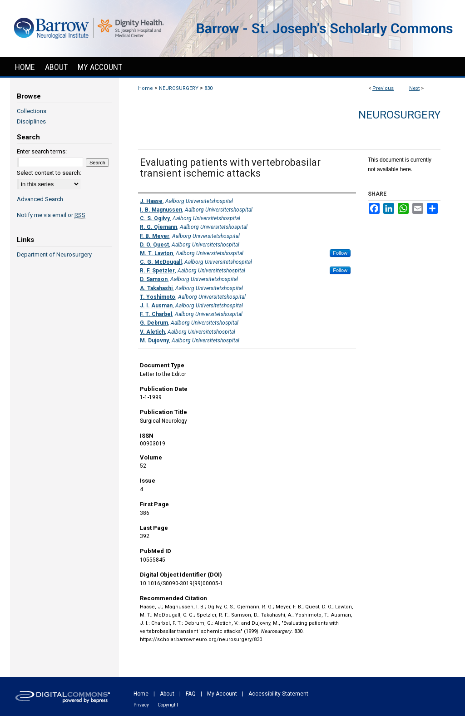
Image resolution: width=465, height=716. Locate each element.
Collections (31, 111)
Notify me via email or (51, 215)
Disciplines (31, 121)
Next (414, 88)
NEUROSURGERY (178, 88)
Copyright (168, 704)
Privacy (141, 704)
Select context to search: (49, 172)
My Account (222, 694)
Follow (340, 253)
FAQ (191, 694)
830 (208, 88)
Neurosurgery (399, 115)
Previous (383, 88)
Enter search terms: (42, 151)
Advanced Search (40, 199)
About (167, 694)
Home (145, 88)
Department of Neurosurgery (54, 254)
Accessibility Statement (278, 694)
